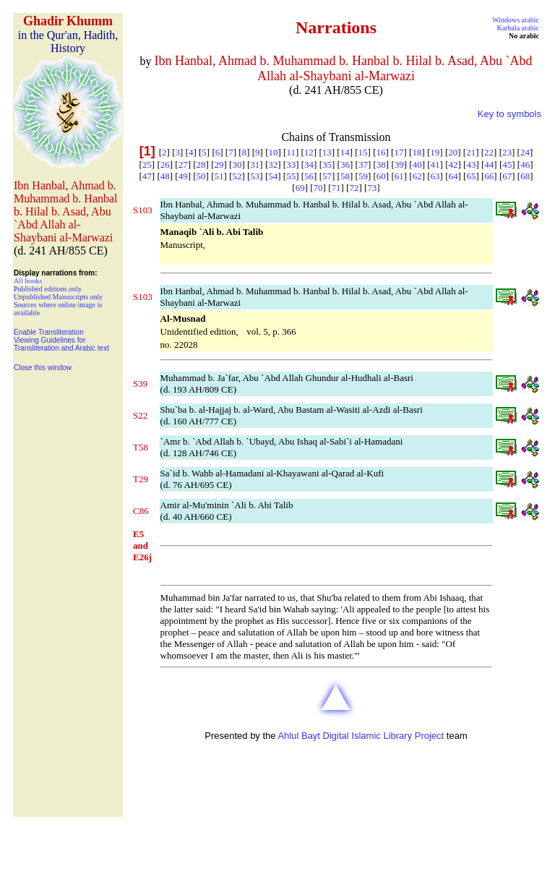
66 (489, 176)
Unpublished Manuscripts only (58, 297)
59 (363, 176)
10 (273, 152)
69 (300, 187)
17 (398, 152)
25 (147, 164)
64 (452, 176)
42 (452, 164)
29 (219, 164)
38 (381, 164)
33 (291, 164)
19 (434, 152)
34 (309, 164)
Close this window (43, 368)
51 (219, 176)
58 (345, 176)
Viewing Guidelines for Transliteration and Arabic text (61, 344)
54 (273, 176)
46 (525, 164)
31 (254, 164)
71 (336, 187)
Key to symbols (509, 113)
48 (165, 176)
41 (435, 164)
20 (452, 152)
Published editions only (48, 289)
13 (327, 152)
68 (525, 176)
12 (309, 152)
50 (201, 176)
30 (236, 164)
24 (525, 152)
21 (471, 152)
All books (28, 281)
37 (363, 164)
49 (183, 176)
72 (353, 187)
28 (201, 164)
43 (471, 164)
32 (273, 164)
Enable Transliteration (49, 332)
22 (489, 152)
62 (417, 176)
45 (507, 164)
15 (363, 152)
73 (372, 187)
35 (327, 164)
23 (507, 152)
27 (183, 164)
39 (399, 164)
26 (165, 164)
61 (399, 176)
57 (327, 176)
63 (435, 176)
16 (381, 152)
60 (381, 176)
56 (309, 176)
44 (489, 164)
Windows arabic (515, 20)
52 (236, 176)
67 (507, 176)
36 (345, 164)
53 (254, 176)
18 (416, 152)
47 (147, 176)
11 (291, 152)
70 (318, 187)
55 (291, 176)
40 (417, 164)
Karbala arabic (517, 28)
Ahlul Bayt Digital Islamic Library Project (361, 735)
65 (471, 176)
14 (345, 152)
